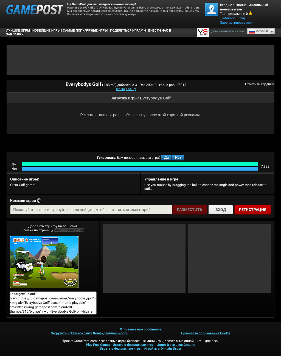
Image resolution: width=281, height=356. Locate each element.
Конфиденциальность (110, 333)
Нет (178, 157)
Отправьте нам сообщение (140, 329)
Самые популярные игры (85, 30)
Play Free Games (98, 345)
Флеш (120, 89)
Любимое (227, 18)
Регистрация (252, 209)
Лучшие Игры (18, 30)
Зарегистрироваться (236, 22)
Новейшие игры (46, 30)
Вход (241, 18)
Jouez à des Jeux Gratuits (176, 345)
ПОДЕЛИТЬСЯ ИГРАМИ (128, 30)
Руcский (258, 31)
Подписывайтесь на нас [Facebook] (226, 31)
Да (166, 157)
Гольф (131, 89)
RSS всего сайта (80, 333)
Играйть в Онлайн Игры (162, 349)
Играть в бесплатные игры (133, 345)
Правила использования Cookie (205, 333)
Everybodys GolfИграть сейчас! (44, 262)
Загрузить (59, 333)
